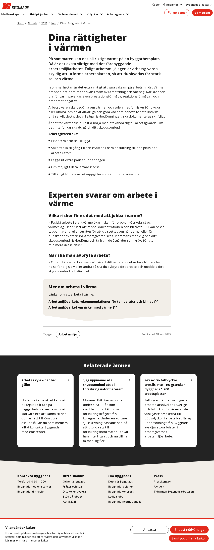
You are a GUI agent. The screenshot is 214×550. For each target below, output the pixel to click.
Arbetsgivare (118, 14)
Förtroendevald (70, 14)
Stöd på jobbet (41, 14)
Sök (156, 5)
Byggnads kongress (121, 491)
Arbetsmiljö (68, 334)
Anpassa (149, 529)
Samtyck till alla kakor (189, 538)
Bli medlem (202, 13)
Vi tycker (95, 14)
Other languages (74, 481)
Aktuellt (159, 486)
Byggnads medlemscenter (34, 486)
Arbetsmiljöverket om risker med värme (82, 307)
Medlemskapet (13, 14)
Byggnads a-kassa (199, 5)
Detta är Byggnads (120, 481)
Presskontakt (163, 481)
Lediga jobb (115, 496)
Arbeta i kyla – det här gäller (45, 382)
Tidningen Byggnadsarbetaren (174, 491)
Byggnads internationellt (124, 501)
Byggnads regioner (120, 486)
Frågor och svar (73, 486)
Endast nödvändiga (189, 529)
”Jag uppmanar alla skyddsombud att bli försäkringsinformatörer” (107, 384)
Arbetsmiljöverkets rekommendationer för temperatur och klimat (103, 301)
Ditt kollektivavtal (74, 491)
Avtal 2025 (69, 501)
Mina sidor (177, 13)
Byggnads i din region (31, 491)
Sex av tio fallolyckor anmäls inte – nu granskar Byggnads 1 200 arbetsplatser (168, 387)
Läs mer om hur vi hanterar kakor (26, 540)
